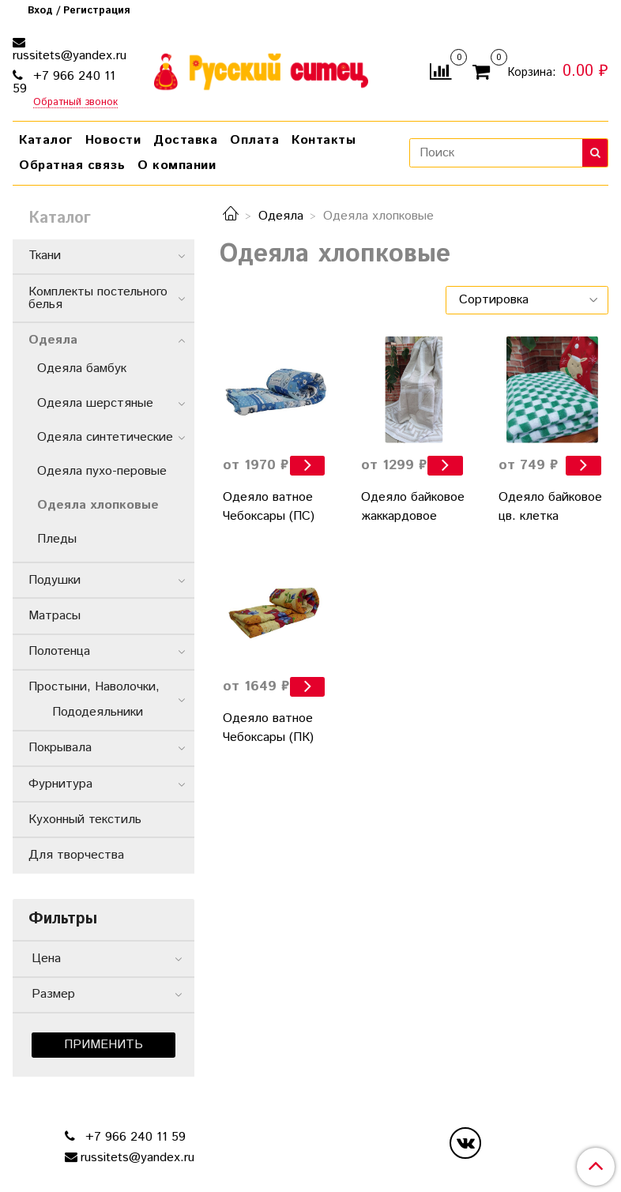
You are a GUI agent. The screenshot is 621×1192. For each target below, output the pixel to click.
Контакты (324, 140)
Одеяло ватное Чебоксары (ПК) (268, 727)
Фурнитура (60, 784)
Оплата (254, 140)
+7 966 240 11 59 (64, 82)
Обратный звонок (75, 103)
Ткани (44, 255)
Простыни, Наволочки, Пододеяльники (101, 699)
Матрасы (54, 616)
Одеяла (280, 216)
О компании (176, 165)
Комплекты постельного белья (97, 298)
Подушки (54, 580)
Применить (103, 1045)
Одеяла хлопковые (98, 505)
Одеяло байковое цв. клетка (550, 506)
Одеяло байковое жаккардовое (413, 506)
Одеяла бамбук (81, 368)
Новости (113, 140)
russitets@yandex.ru (69, 56)
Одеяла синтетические (105, 437)
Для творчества (76, 855)
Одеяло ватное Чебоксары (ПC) (268, 506)
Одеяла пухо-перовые (102, 471)
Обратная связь (72, 165)
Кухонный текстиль (84, 819)
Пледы (57, 539)
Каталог (46, 140)
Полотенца (59, 651)
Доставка (185, 140)
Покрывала (60, 748)
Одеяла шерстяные (95, 403)
